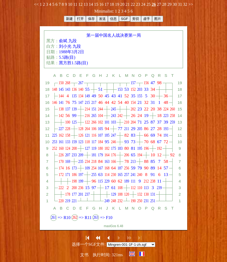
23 (138, 4)
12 (80, 4)
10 (70, 4)
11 (75, 4)
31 (180, 4)
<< (36, 4)
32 (185, 4)
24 (143, 4)
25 (148, 4)
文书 (84, 255)
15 (96, 4)
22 (133, 4)
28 (164, 4)
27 (159, 4)
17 (106, 4)
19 (117, 4)
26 (154, 4)
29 (169, 4)
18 (112, 4)
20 (122, 4)
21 (127, 4)
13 (86, 4)
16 (101, 4)
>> (190, 4)
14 (91, 4)
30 (175, 4)
